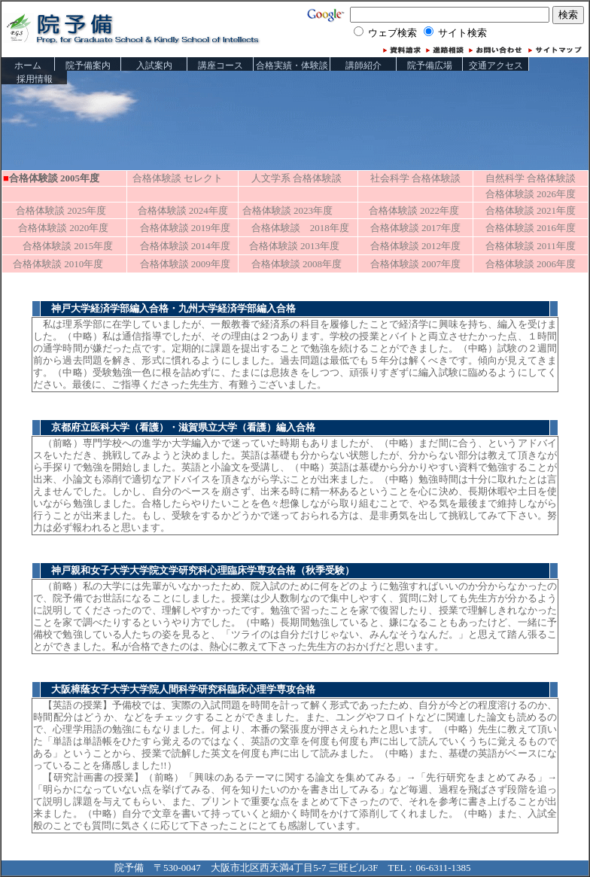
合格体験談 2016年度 (530, 227)
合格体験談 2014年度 (185, 245)
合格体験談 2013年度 (289, 245)
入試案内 (154, 65)
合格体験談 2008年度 (296, 263)
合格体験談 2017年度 (415, 227)
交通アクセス (496, 65)
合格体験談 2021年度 (530, 210)
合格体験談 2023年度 (287, 210)
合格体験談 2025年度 (56, 210)
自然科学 (530, 178)
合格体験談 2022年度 (414, 210)
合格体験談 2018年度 (300, 227)
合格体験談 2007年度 (415, 263)
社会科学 (415, 178)
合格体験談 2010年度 (53, 263)
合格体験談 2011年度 (530, 245)
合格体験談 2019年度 (185, 227)
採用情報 (35, 79)
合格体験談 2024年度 (178, 210)
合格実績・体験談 (292, 65)
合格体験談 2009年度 (185, 263)
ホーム (27, 65)
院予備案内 (88, 65)
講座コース (220, 65)
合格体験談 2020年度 (63, 227)
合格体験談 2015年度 (58, 245)
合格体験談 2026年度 (530, 193)
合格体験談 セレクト (176, 178)
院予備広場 (429, 65)
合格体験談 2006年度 (530, 263)
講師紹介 (363, 65)
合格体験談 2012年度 (415, 245)
